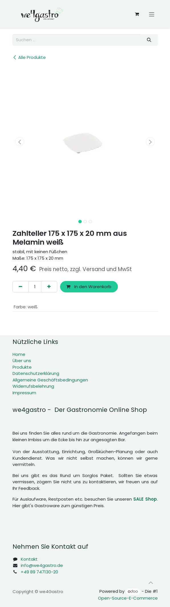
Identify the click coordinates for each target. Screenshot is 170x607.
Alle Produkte (29, 57)
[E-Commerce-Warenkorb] (137, 14)
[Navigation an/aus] (152, 14)
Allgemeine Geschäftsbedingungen (50, 380)
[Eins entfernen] (21, 287)
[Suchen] (148, 40)
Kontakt (29, 559)
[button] (20, 141)
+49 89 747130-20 (39, 572)
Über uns (22, 361)
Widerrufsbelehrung (33, 386)
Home (19, 354)
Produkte (22, 367)
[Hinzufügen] (49, 287)
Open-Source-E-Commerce (128, 598)
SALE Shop (145, 499)
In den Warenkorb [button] (88, 287)
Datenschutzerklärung (36, 373)
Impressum (24, 393)
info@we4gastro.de (42, 565)
